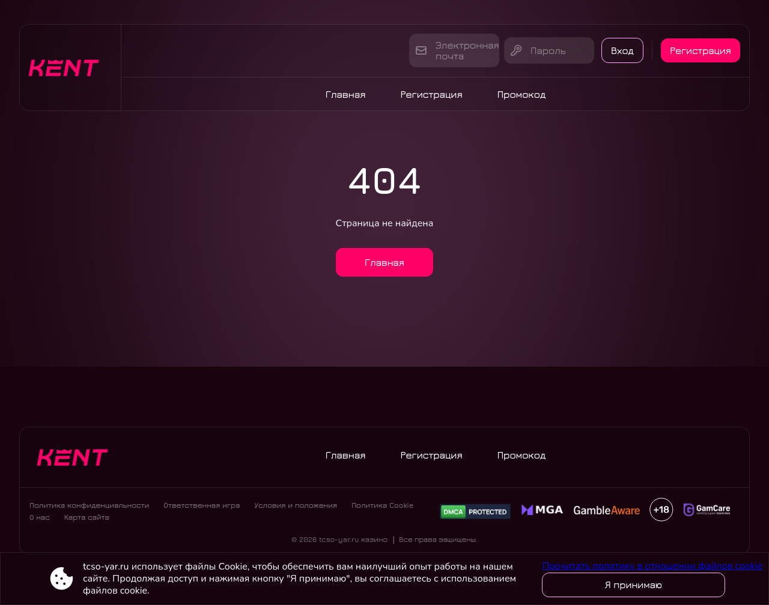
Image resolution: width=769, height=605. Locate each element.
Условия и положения (295, 507)
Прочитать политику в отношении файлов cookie (652, 566)
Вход (617, 50)
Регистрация (700, 50)
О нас (39, 519)
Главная (346, 94)
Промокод (521, 94)
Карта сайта (86, 519)
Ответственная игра (201, 507)
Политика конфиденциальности (89, 507)
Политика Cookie (382, 507)
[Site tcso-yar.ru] (70, 67)
